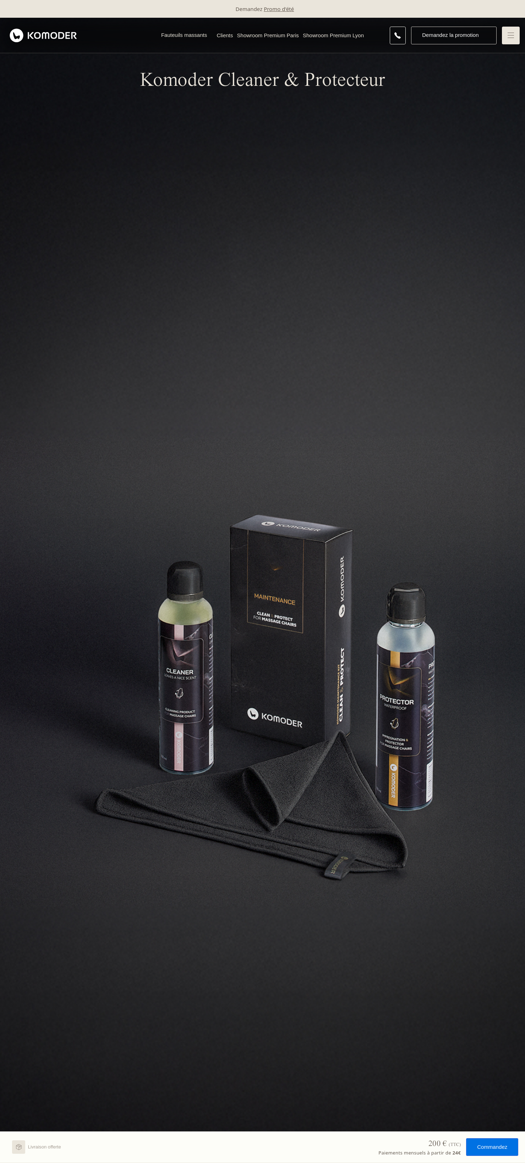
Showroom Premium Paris (268, 35)
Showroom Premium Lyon (333, 35)
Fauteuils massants (184, 35)
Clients (225, 35)
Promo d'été (279, 8)
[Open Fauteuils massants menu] (210, 35)
